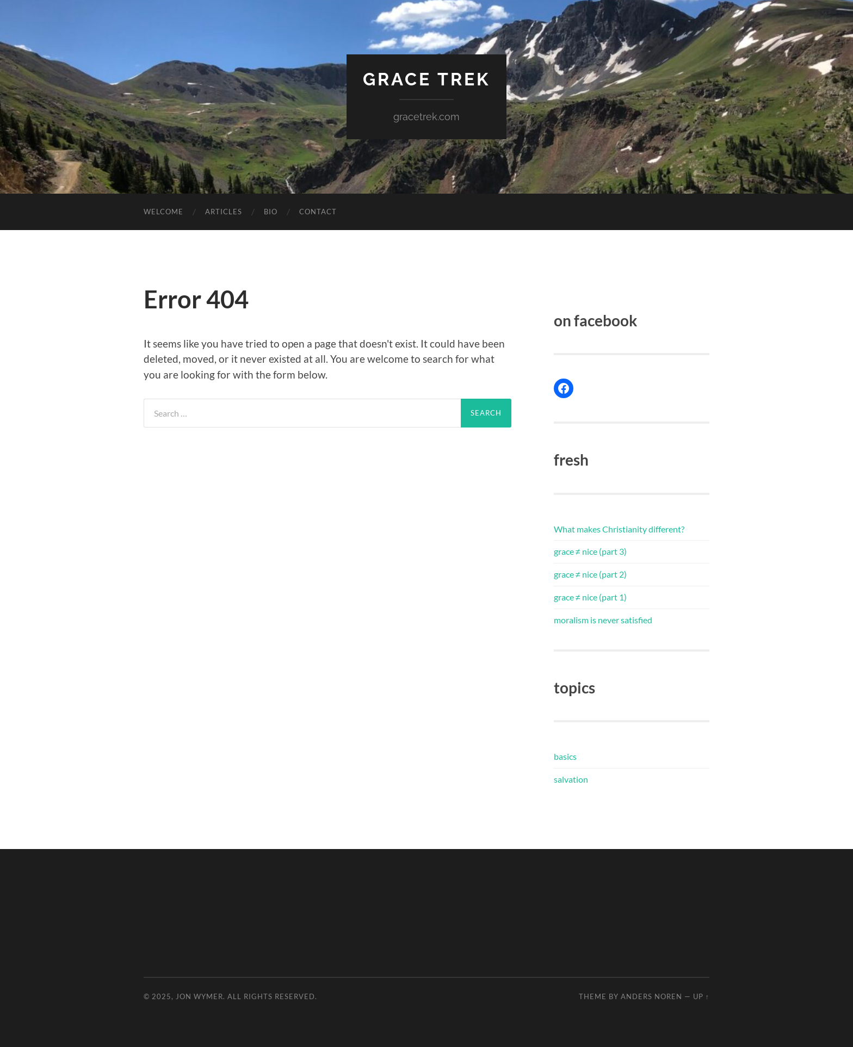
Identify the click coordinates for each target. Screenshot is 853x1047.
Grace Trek (426, 79)
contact (318, 211)
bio (270, 211)
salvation (571, 779)
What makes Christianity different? (619, 529)
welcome (163, 211)
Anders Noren (651, 996)
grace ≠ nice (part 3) (590, 551)
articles (223, 211)
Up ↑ (701, 996)
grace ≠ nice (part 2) (590, 574)
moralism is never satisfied (603, 620)
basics (565, 756)
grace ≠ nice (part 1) (590, 597)
